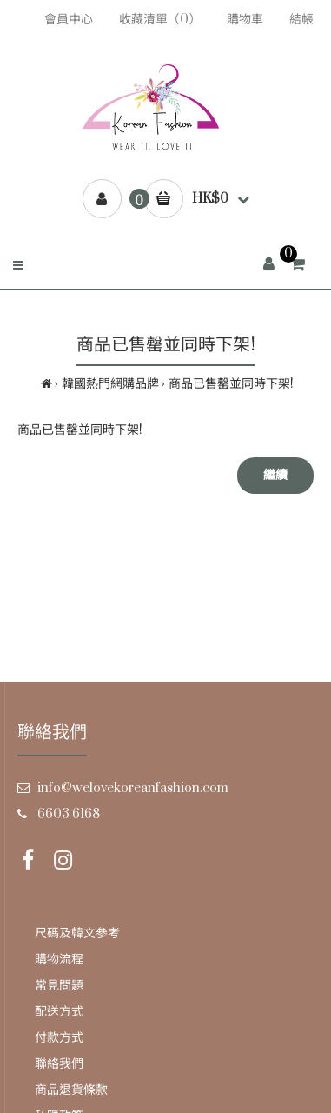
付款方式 (59, 1038)
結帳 (301, 19)
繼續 (275, 475)
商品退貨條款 (71, 1090)
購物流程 (59, 959)
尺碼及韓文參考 (77, 933)
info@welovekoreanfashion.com (132, 788)
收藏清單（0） (160, 19)
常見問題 (59, 985)
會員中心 (68, 19)
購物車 (245, 19)
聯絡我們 (59, 1064)
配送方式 (59, 1011)
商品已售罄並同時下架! (231, 384)
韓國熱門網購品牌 (110, 384)
